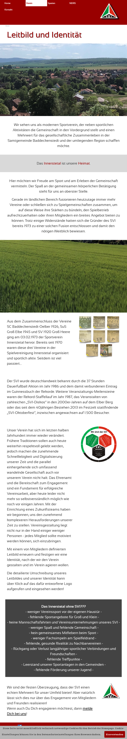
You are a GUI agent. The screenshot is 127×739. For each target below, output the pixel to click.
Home (7, 3)
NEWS (72, 3)
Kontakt (8, 9)
